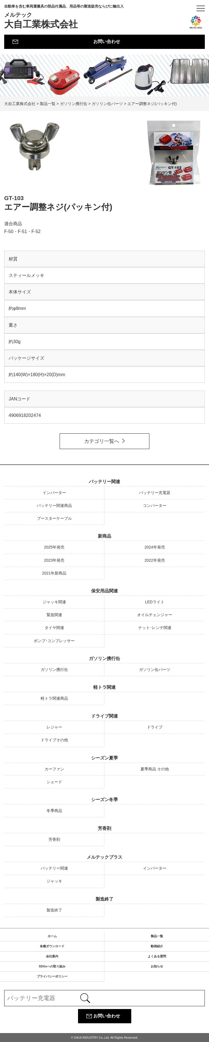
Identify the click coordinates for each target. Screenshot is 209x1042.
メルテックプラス (104, 857)
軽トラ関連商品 (54, 698)
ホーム (52, 936)
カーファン (54, 769)
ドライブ (154, 727)
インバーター (54, 492)
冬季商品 (54, 810)
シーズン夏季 (104, 758)
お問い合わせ (106, 41)
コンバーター (154, 505)
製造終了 (104, 899)
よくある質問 (157, 956)
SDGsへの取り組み (52, 966)
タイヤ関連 (54, 627)
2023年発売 (54, 560)
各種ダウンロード (52, 946)
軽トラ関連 (104, 687)
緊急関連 (54, 615)
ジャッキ (54, 881)
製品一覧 (157, 936)
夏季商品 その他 (154, 769)
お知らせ (157, 966)
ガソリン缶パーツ (154, 669)
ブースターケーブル (54, 518)
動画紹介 (157, 946)
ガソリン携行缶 (104, 658)
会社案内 (52, 956)
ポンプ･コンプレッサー (54, 641)
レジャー (54, 727)
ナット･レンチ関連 (154, 627)
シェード (54, 782)
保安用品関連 (104, 590)
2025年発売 (54, 547)
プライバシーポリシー (52, 976)
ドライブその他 (54, 740)
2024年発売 (154, 547)
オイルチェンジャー (154, 615)
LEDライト (154, 602)
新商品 (104, 536)
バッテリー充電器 (154, 492)
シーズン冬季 (104, 799)
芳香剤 (104, 828)
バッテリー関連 (104, 481)
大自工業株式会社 (64, 16)
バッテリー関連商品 (54, 505)
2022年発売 (154, 560)
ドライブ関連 (104, 716)
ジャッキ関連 (54, 602)
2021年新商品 (54, 573)
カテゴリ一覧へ (101, 441)
